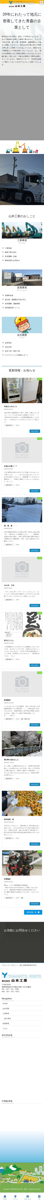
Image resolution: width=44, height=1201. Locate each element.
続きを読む (34, 431)
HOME (5, 1003)
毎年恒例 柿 (9, 819)
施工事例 (7, 1018)
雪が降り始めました (11, 760)
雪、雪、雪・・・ (10, 526)
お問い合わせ (27, 1197)
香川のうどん (9, 640)
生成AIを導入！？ (10, 466)
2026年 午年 (9, 585)
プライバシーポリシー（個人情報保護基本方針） (20, 965)
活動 (22, 719)
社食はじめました (10, 406)
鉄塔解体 (7, 700)
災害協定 (7, 879)
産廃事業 (6, 1023)
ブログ (17, 425)
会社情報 (6, 1008)
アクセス (15, 1197)
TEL (39, 1197)
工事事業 (6, 1013)
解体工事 (27, 719)
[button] (33, 912)
